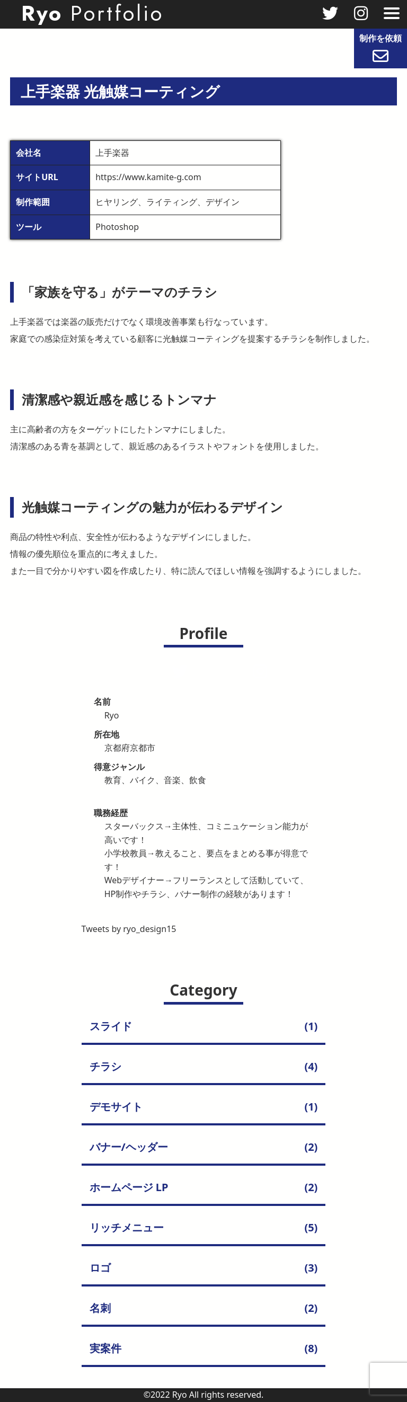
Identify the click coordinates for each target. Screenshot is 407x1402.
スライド (111, 1026)
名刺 (100, 1308)
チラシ (105, 1066)
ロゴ (100, 1268)
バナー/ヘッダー (129, 1147)
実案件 (105, 1348)
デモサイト (116, 1106)
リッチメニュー (127, 1227)
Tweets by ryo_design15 (129, 929)
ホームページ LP (129, 1187)
